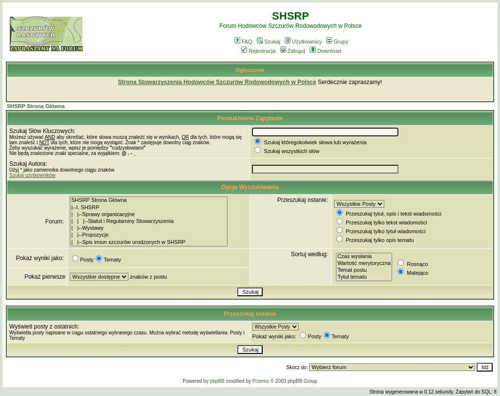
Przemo (260, 381)
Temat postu (364, 270)
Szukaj (268, 41)
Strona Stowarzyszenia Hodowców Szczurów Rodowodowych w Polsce (217, 82)
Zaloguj (292, 51)
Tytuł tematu (364, 277)
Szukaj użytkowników (32, 175)
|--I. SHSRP (148, 207)
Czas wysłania (364, 256)
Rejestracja (258, 51)
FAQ (243, 41)
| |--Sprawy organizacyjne (148, 214)
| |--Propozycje (148, 235)
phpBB (217, 381)
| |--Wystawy (148, 228)
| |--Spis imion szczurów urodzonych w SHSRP (148, 242)
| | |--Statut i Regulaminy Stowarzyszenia (148, 221)
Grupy (337, 41)
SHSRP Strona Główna (35, 106)
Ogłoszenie (250, 70)
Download (325, 51)
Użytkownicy (303, 41)
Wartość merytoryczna (364, 263)
